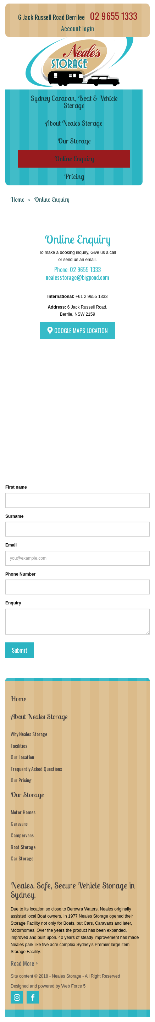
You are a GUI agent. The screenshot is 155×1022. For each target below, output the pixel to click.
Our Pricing (21, 780)
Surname (14, 516)
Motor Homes (23, 812)
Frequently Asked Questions (36, 768)
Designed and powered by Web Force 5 (48, 986)
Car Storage (22, 858)
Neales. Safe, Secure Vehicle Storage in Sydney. (73, 890)
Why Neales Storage (29, 734)
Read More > (24, 963)
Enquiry (13, 602)
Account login (77, 28)
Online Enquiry (74, 158)
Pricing (74, 176)
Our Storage (74, 140)
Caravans (19, 823)
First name (16, 487)
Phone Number (20, 574)
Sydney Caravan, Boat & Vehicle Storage (74, 102)
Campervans (22, 835)
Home (17, 199)
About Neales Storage (74, 123)
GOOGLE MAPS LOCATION (81, 330)
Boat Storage (23, 846)
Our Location (22, 757)
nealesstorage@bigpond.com (77, 277)
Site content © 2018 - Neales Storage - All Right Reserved (65, 976)
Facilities (19, 745)
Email (11, 545)
